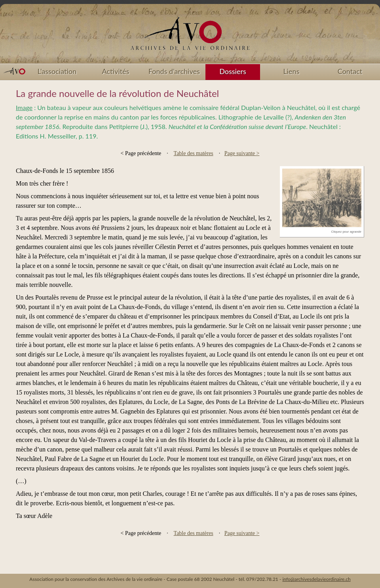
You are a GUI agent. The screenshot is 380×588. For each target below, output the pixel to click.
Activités (115, 71)
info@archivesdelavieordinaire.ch (316, 579)
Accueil (190, 36)
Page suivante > (242, 153)
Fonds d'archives (174, 71)
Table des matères (193, 153)
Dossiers (232, 71)
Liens (291, 71)
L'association (57, 71)
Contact (350, 71)
